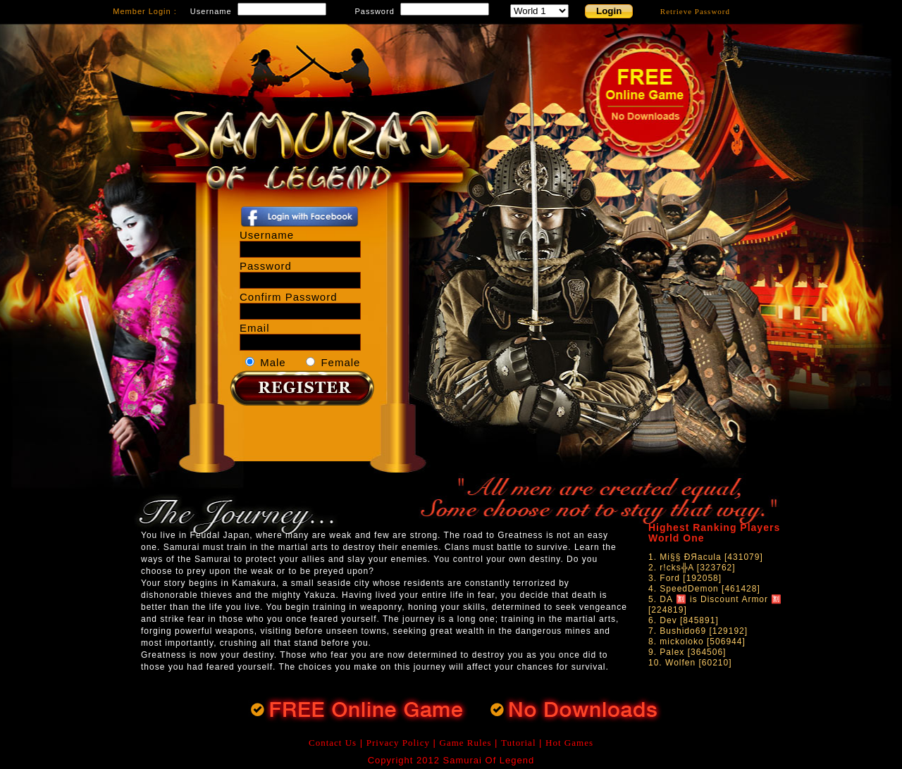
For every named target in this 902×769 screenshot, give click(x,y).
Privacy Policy (398, 742)
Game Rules (466, 742)
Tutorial (518, 742)
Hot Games (569, 742)
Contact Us (333, 742)
